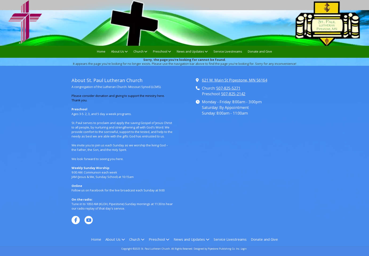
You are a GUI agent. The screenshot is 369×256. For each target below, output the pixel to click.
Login (244, 248)
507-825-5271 (228, 88)
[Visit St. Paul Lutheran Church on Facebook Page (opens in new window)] (76, 220)
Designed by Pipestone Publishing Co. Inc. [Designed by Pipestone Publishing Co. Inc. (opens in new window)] (217, 248)
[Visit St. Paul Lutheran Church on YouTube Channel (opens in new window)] (88, 220)
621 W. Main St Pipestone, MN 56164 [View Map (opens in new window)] (234, 80)
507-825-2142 (233, 93)
